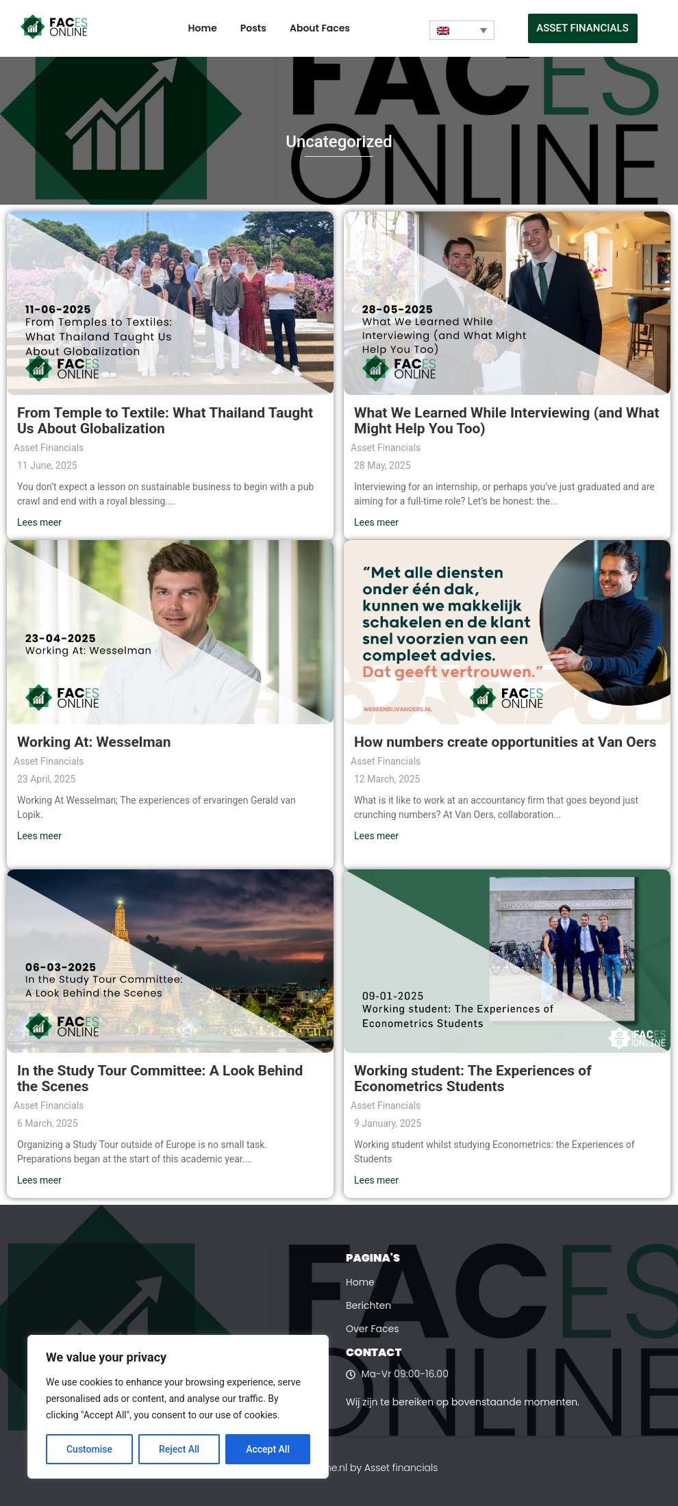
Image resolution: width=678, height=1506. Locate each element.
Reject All (179, 1449)
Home (202, 28)
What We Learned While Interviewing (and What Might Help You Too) (507, 421)
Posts (253, 28)
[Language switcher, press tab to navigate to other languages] (461, 30)
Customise (89, 1449)
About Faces (320, 28)
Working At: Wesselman (94, 742)
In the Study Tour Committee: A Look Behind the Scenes (160, 1078)
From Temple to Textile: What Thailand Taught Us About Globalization (165, 421)
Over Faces (372, 1329)
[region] (178, 1407)
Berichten (368, 1305)
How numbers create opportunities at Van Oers (505, 742)
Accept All (268, 1449)
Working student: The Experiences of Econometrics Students (473, 1078)
